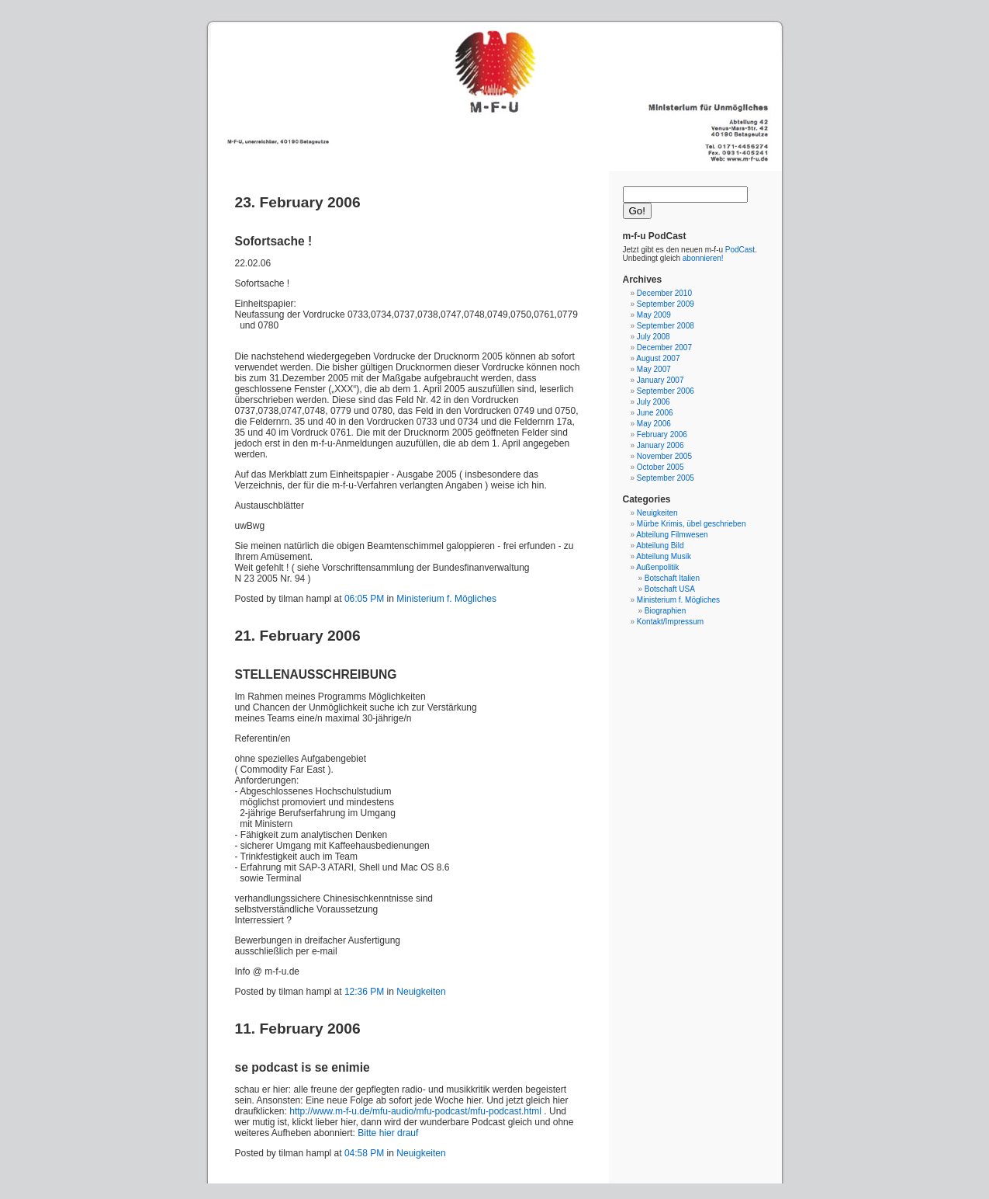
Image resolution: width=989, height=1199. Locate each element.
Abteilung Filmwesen (671, 534)
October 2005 (660, 467)
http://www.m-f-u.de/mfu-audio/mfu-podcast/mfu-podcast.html (415, 1111)
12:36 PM (364, 991)
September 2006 (665, 391)
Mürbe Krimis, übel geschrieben (691, 524)
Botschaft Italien (672, 578)
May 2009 (654, 315)
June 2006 (655, 412)
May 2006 (654, 423)
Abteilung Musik (663, 556)
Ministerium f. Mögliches (446, 598)
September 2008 (665, 325)
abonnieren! (703, 258)
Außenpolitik (657, 567)
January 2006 (660, 445)
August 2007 (658, 358)
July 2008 (653, 336)
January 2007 (660, 380)
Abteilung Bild (659, 545)
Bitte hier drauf (388, 1133)
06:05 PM (364, 598)
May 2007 (654, 369)
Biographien (665, 610)
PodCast (740, 249)
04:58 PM (364, 1153)
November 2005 (664, 456)
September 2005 (665, 478)
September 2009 (665, 304)
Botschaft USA (670, 589)
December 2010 (664, 293)
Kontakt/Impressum (670, 621)
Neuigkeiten (420, 991)
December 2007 (664, 347)
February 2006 (662, 434)
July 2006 (653, 402)
